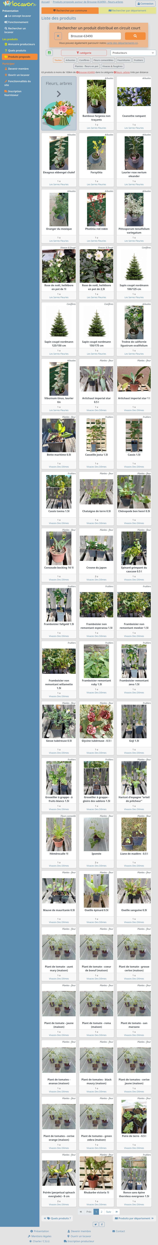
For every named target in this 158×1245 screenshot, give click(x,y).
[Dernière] (116, 1212)
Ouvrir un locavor (16, 75)
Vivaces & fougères (112, 66)
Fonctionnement (16, 22)
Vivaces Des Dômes (96, 410)
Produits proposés (17, 57)
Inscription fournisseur (12, 93)
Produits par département (134, 1218)
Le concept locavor (17, 16)
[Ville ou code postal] (94, 36)
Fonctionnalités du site (17, 83)
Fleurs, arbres (122, 72)
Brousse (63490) (85, 72)
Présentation (39, 1231)
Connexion (145, 3)
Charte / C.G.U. (39, 1241)
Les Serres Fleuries (96, 127)
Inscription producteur (79, 1241)
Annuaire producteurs (19, 44)
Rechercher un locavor (15, 30)
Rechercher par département (127, 10)
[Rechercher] (135, 36)
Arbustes (70, 60)
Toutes (58, 60)
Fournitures (123, 60)
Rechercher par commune (70, 10)
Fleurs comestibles (103, 60)
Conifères (84, 60)
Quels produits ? (57, 1218)
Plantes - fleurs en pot (86, 66)
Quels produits (15, 50)
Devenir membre (16, 68)
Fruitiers (138, 60)
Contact (118, 1231)
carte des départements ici (122, 43)
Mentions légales (39, 1236)
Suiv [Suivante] (108, 1211)
